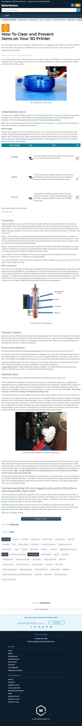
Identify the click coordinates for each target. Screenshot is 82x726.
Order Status (13, 685)
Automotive (6, 544)
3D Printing (6, 539)
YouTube (51, 627)
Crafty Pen (53, 549)
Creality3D (48, 19)
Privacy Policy (14, 699)
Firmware (15, 539)
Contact (11, 682)
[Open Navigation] (6, 15)
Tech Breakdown (8, 559)
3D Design (24, 539)
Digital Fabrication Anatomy (68, 549)
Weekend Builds (33, 19)
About (10, 679)
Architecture (48, 574)
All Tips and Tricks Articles (9, 19)
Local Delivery (14, 688)
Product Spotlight (37, 564)
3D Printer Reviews (61, 574)
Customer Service (33, 1)
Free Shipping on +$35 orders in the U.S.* (14, 1)
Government (13, 668)
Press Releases (47, 539)
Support (11, 665)
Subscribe (56, 623)
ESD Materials (7, 549)
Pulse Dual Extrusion (22, 564)
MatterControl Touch (65, 544)
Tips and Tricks (33, 554)
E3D (14, 544)
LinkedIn (43, 627)
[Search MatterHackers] (78, 10)
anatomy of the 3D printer (44, 117)
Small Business (60, 539)
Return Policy (14, 696)
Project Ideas (37, 559)
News (10, 653)
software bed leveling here (32, 351)
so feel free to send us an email (18, 507)
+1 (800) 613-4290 (44, 1)
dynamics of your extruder (36, 410)
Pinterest (47, 627)
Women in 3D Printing (59, 19)
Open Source (34, 549)
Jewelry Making (23, 544)
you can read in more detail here (32, 278)
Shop (10, 651)
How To (41, 19)
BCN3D (24, 549)
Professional (13, 659)
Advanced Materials (50, 559)
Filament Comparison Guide (31, 226)
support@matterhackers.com (41, 642)
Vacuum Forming (8, 564)
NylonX (17, 549)
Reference (62, 559)
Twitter (35, 627)
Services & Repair (15, 670)
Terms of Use (13, 702)
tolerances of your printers (27, 120)
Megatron (44, 549)
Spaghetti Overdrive (25, 569)
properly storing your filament (50, 120)
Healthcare (66, 569)
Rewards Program (16, 691)
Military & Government (9, 569)
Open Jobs (59, 564)
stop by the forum (38, 507)
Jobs (10, 693)
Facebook (31, 627)
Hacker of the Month (9, 579)
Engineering (35, 544)
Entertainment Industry (49, 544)
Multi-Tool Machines (41, 569)
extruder (4, 501)
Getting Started (22, 19)
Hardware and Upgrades (18, 554)
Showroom (13, 656)
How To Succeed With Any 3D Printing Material (17, 574)
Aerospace (49, 564)
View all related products (41, 609)
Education (65, 554)
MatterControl (71, 19)
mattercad (71, 539)
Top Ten (56, 554)
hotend (12, 501)
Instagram (39, 627)
